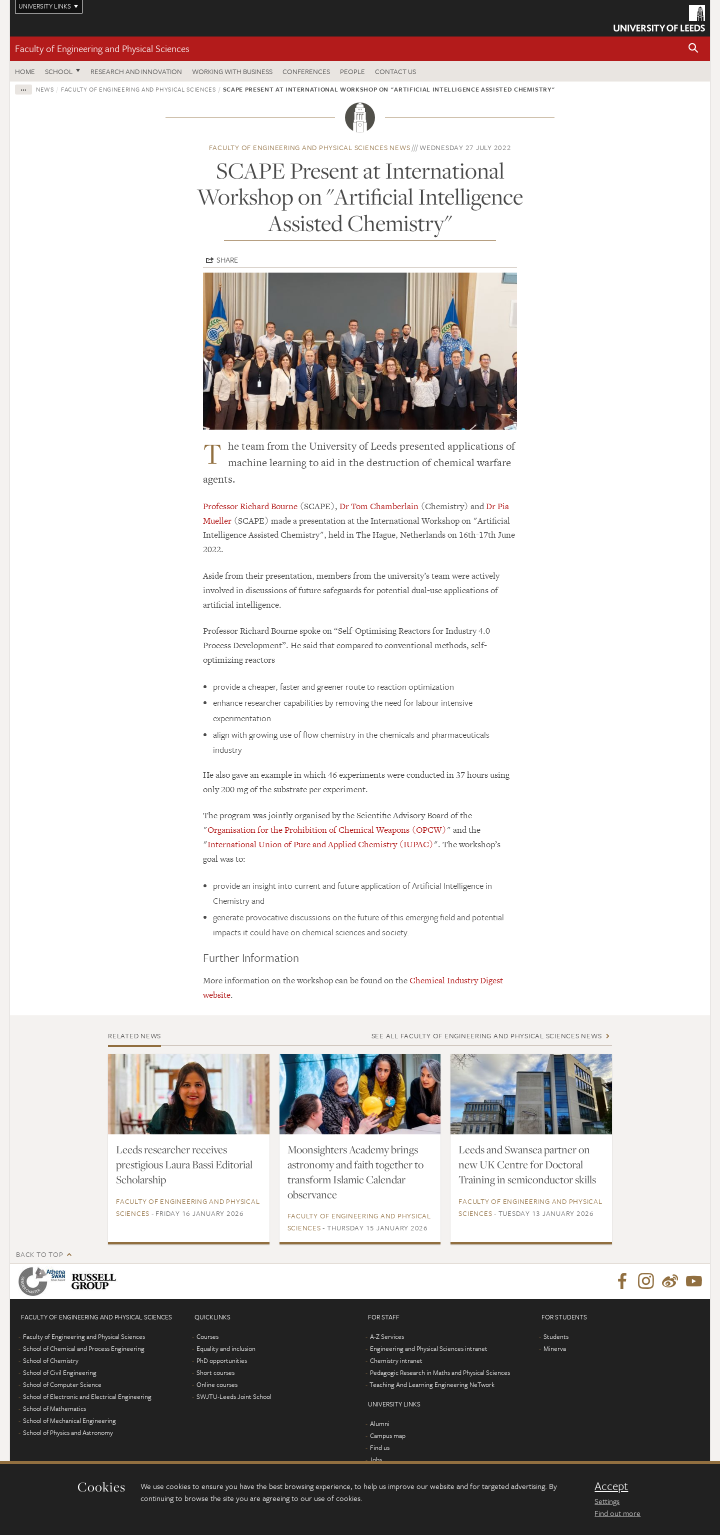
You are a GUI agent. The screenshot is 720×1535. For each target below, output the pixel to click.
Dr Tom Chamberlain (379, 506)
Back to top (39, 1254)
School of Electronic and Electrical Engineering (87, 1396)
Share (227, 259)
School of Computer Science (62, 1384)
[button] (693, 49)
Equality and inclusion (226, 1348)
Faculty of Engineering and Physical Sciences (102, 48)
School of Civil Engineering (59, 1372)
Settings (607, 1500)
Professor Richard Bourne (250, 506)
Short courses (215, 1372)
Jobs (376, 1459)
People (352, 71)
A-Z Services (387, 1336)
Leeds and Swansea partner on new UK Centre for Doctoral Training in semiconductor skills (527, 1164)
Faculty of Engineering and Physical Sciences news (309, 147)
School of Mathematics (54, 1408)
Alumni (380, 1423)
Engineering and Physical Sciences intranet (429, 1348)
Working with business (232, 71)
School (58, 71)
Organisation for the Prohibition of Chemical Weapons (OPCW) (327, 830)
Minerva (555, 1348)
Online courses (217, 1384)
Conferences (306, 71)
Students (556, 1336)
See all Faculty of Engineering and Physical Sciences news (487, 1035)
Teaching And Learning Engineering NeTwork (432, 1384)
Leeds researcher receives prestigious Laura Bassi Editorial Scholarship (184, 1164)
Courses (207, 1336)
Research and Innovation (136, 71)
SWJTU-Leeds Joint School (234, 1396)
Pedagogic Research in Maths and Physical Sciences (440, 1372)
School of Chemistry (50, 1360)
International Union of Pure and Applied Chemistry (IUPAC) (321, 844)
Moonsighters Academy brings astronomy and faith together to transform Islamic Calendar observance (356, 1172)
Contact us (395, 71)
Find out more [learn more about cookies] (617, 1512)
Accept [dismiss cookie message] (611, 1486)
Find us (380, 1447)
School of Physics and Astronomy (68, 1432)
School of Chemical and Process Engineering (83, 1348)
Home (25, 71)
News (45, 89)
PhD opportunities (221, 1360)
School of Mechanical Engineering (69, 1420)
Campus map (388, 1435)
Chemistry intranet (396, 1360)
